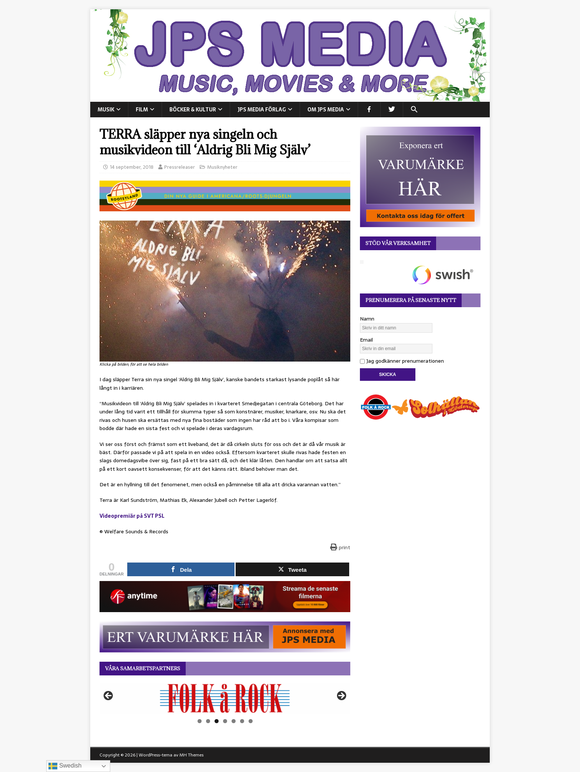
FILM (142, 109)
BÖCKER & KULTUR (192, 109)
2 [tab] (208, 721)
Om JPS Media (325, 109)
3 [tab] (217, 721)
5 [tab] (234, 721)
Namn (367, 319)
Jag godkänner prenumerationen (402, 361)
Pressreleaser (179, 167)
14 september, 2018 (132, 167)
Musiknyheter (222, 167)
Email (366, 340)
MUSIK (106, 109)
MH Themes (191, 755)
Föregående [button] (108, 696)
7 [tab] (251, 721)
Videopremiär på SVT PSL (132, 516)
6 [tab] (242, 721)
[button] (414, 109)
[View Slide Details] (225, 698)
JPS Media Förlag (261, 109)
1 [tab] (200, 721)
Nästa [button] (341, 696)
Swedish (64, 766)
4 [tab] (225, 721)
